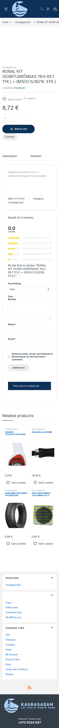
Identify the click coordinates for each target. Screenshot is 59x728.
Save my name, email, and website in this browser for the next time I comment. (32, 356)
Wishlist (9, 674)
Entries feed (12, 607)
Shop (8, 664)
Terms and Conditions (17, 669)
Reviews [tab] (35, 156)
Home (5, 22)
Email (12, 339)
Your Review (12, 298)
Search (41, 9)
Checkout (10, 639)
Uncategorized (22, 22)
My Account (12, 654)
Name (12, 324)
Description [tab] (9, 156)
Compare (31, 98)
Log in (9, 602)
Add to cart (20, 128)
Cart (8, 634)
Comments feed (14, 612)
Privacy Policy (13, 659)
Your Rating (14, 283)
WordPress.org (13, 617)
